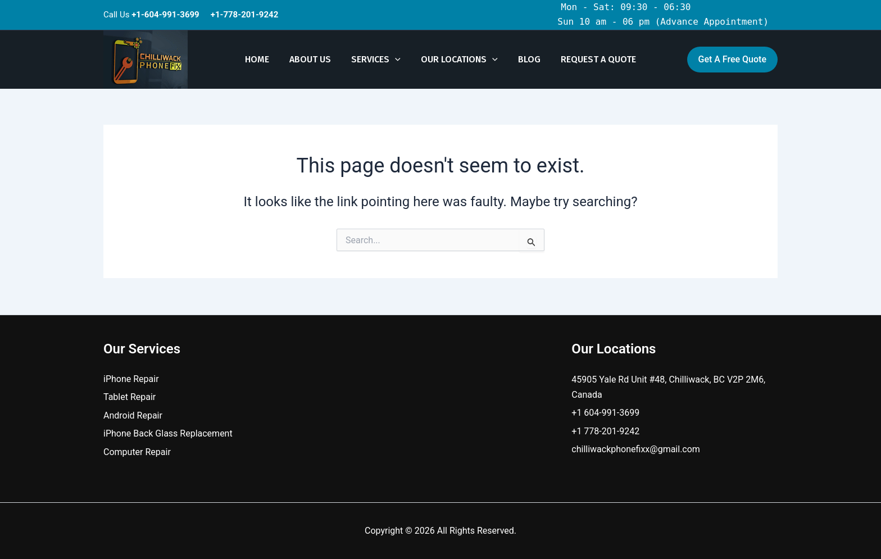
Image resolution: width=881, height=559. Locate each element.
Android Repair (132, 415)
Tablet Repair (129, 397)
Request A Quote (592, 59)
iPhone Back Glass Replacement (168, 433)
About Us (313, 59)
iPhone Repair (131, 379)
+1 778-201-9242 (605, 431)
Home (263, 59)
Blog (526, 59)
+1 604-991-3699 (605, 412)
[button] (396, 59)
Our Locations (458, 59)
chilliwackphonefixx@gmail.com (635, 449)
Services (377, 59)
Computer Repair (137, 452)
